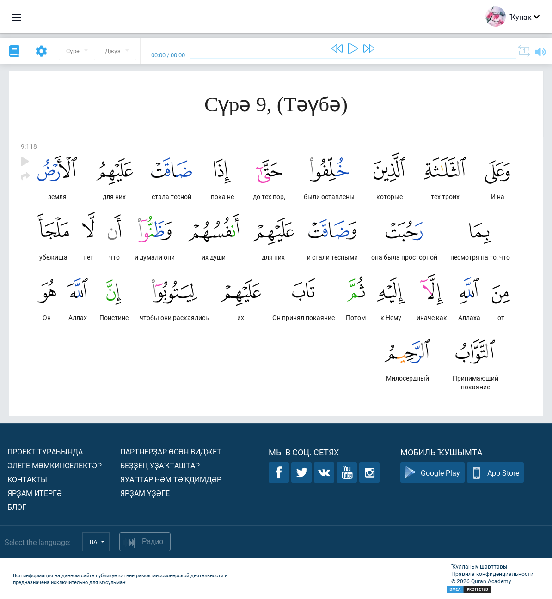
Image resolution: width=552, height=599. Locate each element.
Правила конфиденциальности (492, 573)
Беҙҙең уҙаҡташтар (160, 465)
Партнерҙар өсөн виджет (170, 451)
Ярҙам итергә (34, 493)
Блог (16, 507)
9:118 (29, 146)
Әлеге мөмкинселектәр (54, 465)
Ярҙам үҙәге (145, 493)
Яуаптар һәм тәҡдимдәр (170, 479)
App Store (495, 473)
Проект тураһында (45, 451)
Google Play (432, 473)
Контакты (27, 479)
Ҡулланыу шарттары (479, 566)
